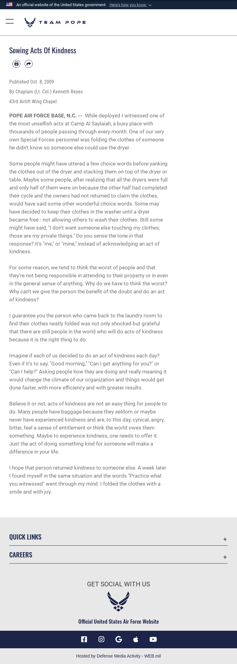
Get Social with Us (118, 584)
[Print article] (16, 64)
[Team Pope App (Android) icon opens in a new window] (118, 639)
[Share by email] (29, 64)
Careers (20, 554)
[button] (131, 5)
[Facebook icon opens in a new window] (84, 639)
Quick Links (25, 536)
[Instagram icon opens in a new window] (101, 639)
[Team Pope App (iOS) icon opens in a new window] (135, 639)
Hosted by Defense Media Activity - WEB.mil (118, 656)
